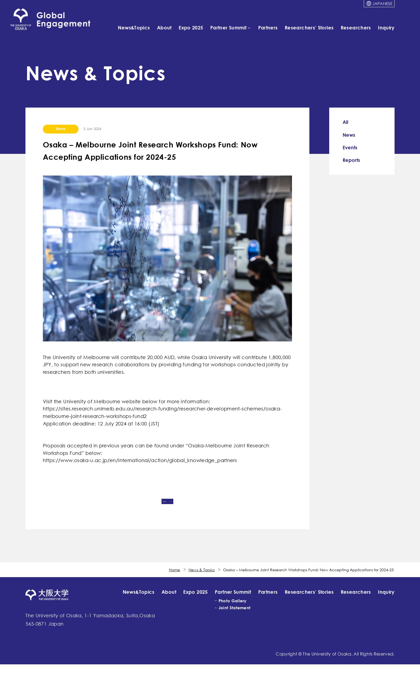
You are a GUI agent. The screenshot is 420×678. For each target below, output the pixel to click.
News (349, 135)
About (164, 27)
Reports (351, 160)
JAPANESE (382, 3)
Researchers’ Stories (309, 27)
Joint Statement (234, 621)
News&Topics (134, 27)
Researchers (356, 27)
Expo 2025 (191, 27)
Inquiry (386, 27)
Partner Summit (228, 27)
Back (155, 506)
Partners (268, 27)
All (345, 122)
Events (350, 147)
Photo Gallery (233, 614)
